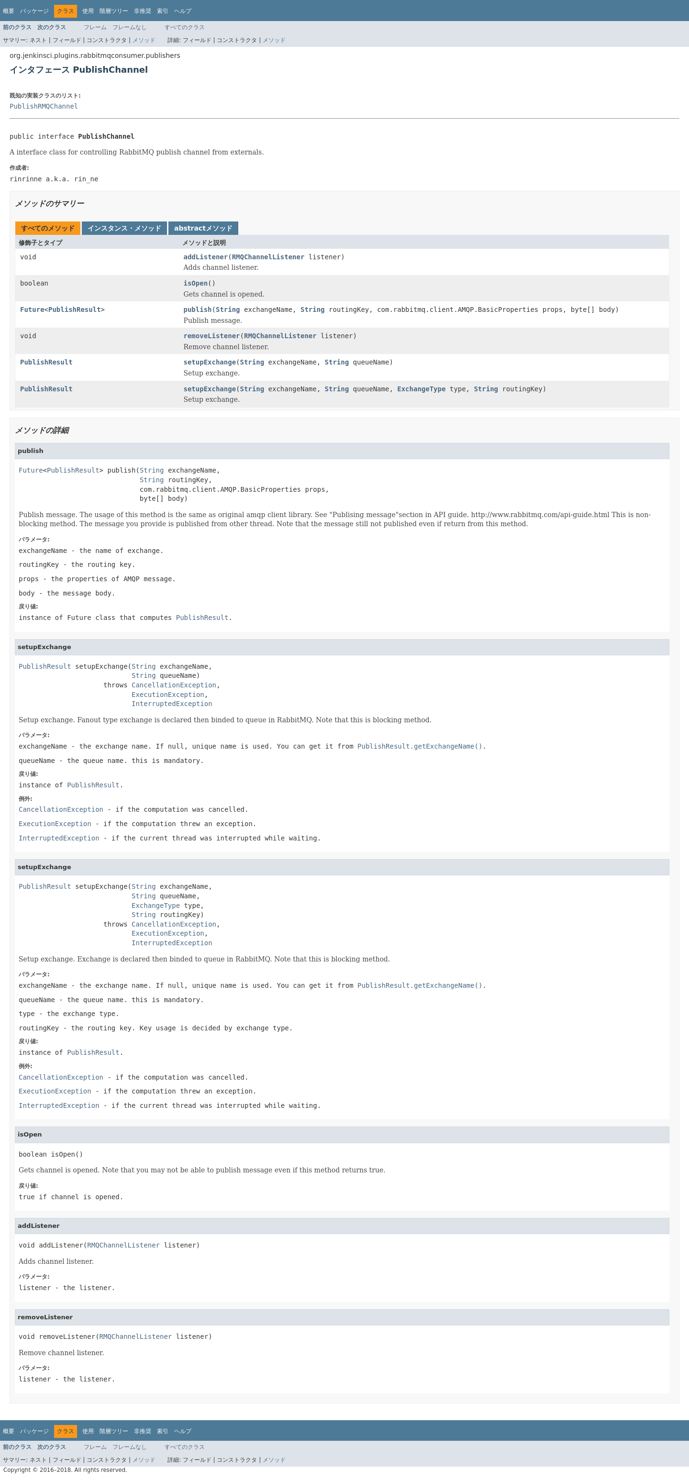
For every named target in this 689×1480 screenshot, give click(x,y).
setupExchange (210, 362)
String (228, 309)
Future (32, 309)
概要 (8, 11)
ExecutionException (168, 694)
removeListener (212, 336)
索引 (162, 11)
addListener (206, 257)
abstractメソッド (203, 228)
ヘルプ (182, 11)
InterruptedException (172, 703)
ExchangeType (421, 389)
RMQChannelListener (268, 257)
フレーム (95, 27)
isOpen (196, 283)
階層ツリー (114, 11)
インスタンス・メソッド (124, 228)
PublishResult (74, 309)
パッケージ (34, 11)
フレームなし (129, 27)
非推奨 (142, 11)
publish (198, 309)
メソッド (144, 40)
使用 (88, 11)
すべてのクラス (185, 27)
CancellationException (174, 685)
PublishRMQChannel (44, 106)
